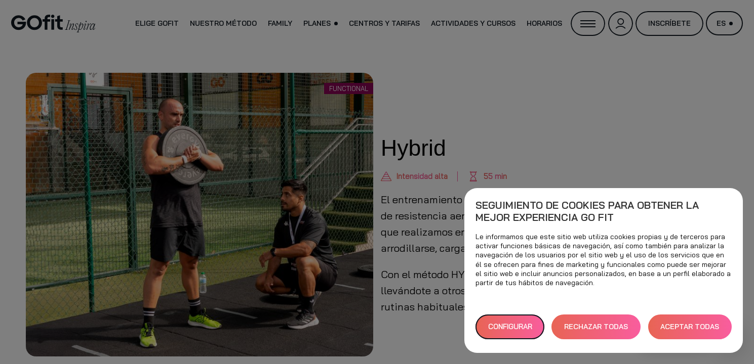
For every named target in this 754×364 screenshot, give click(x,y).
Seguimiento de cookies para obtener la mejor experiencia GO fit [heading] (587, 211)
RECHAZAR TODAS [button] (596, 326)
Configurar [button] (510, 326)
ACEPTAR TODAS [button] (689, 326)
